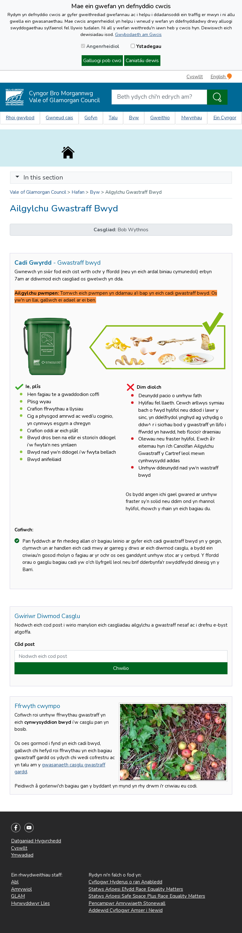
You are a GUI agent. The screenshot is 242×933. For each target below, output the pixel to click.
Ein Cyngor (224, 118)
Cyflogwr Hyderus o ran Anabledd (125, 882)
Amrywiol (21, 889)
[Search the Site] (217, 97)
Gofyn (90, 118)
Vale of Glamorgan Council (38, 192)
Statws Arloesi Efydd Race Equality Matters (136, 889)
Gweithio (160, 118)
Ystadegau (146, 46)
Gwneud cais (59, 118)
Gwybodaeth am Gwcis (138, 35)
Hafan (78, 192)
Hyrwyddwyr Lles (30, 903)
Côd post (24, 644)
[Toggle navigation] (121, 178)
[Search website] (159, 97)
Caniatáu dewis (142, 60)
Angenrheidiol (100, 46)
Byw (134, 118)
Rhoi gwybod (20, 118)
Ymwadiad (22, 855)
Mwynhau (191, 118)
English (221, 76)
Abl (15, 882)
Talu (113, 118)
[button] (17, 177)
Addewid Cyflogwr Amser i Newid (126, 910)
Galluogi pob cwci (102, 60)
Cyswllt (195, 77)
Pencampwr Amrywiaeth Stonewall (127, 903)
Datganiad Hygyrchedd (36, 841)
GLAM (18, 896)
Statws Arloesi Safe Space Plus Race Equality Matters (147, 896)
